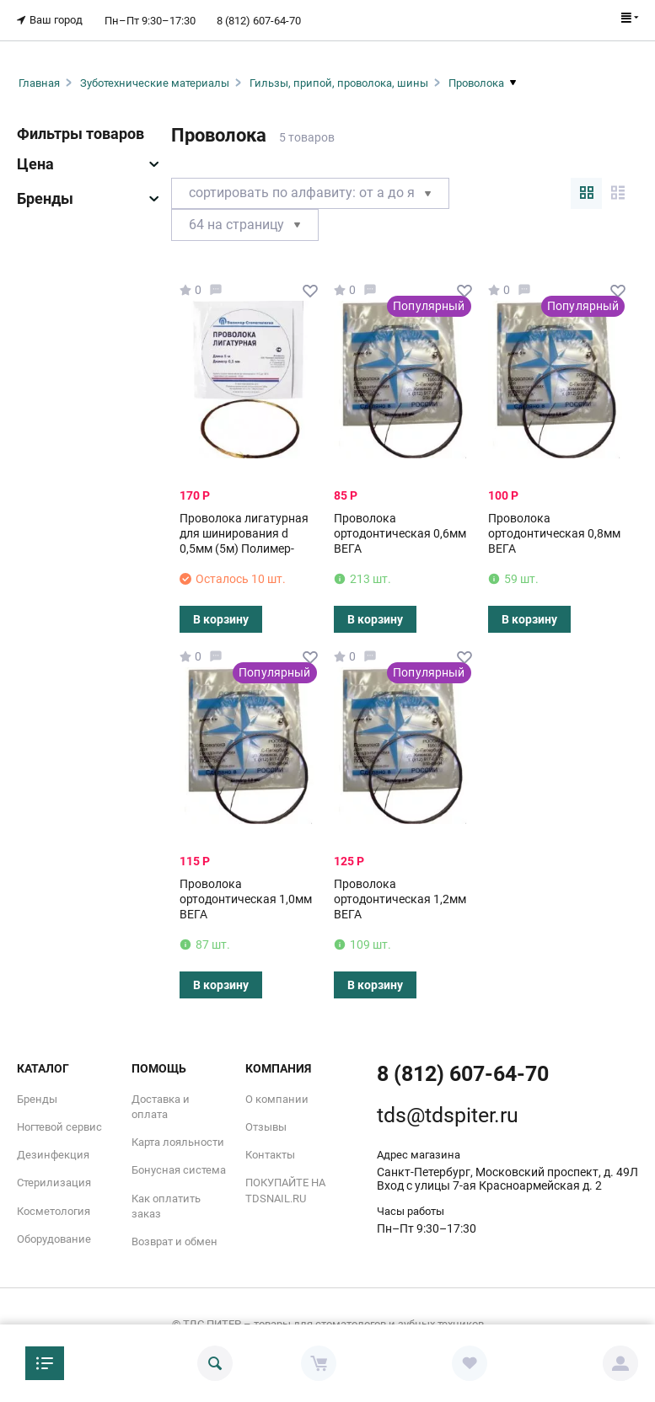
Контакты (270, 1154)
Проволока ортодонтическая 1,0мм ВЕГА (246, 897)
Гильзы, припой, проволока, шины (339, 81)
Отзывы (266, 1126)
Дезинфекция (53, 1154)
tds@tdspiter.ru (447, 1113)
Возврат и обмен (174, 1240)
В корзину (221, 617)
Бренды (37, 1097)
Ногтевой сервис (59, 1126)
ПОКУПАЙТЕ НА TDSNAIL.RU (285, 1189)
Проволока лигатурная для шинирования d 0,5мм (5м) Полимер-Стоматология (244, 540)
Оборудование (54, 1237)
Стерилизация (54, 1181)
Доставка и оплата (161, 1105)
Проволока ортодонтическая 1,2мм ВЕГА (400, 897)
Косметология (53, 1209)
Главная (39, 81)
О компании (277, 1097)
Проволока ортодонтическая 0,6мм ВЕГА (400, 532)
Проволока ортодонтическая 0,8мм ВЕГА (554, 532)
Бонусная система (179, 1169)
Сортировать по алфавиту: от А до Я (310, 192)
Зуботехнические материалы (154, 81)
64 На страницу (245, 224)
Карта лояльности (178, 1141)
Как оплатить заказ (166, 1204)
